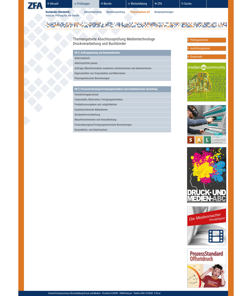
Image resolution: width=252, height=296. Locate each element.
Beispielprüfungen (163, 12)
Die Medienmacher (206, 225)
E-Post (157, 293)
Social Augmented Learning (206, 124)
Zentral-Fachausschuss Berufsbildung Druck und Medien (101, 293)
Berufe (108, 3)
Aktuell (54, 3)
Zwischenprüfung (93, 12)
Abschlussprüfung (115, 12)
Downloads (196, 56)
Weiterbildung (139, 3)
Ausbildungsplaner (200, 48)
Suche (188, 3)
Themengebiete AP (140, 12)
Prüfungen (83, 3)
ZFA (160, 3)
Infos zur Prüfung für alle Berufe (62, 15)
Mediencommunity (206, 82)
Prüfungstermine (199, 40)
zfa (35, 6)
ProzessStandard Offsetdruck (206, 268)
